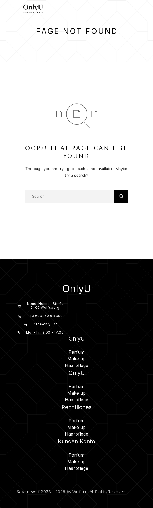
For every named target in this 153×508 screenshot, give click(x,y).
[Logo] (33, 8)
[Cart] (144, 9)
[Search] (124, 9)
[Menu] (11, 8)
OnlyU (76, 288)
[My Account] (134, 9)
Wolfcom (80, 491)
